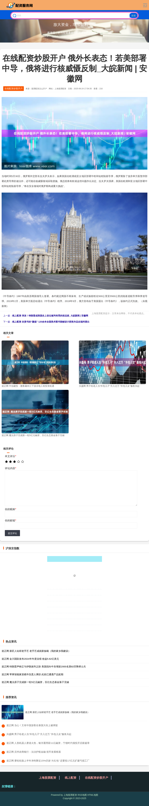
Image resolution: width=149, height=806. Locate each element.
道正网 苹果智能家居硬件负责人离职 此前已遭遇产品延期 (32, 674)
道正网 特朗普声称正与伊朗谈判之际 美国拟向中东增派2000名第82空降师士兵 (44, 666)
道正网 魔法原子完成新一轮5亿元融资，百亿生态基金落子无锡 (35, 682)
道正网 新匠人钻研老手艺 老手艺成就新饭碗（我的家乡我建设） (36, 651)
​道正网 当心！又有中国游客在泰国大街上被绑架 (32, 725)
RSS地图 (82, 795)
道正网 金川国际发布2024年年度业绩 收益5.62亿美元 (30, 658)
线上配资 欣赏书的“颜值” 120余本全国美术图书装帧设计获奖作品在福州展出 (50, 321)
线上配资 (70, 777)
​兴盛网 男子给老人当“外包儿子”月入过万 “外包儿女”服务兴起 (38, 734)
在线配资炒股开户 (14, 88)
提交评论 (12, 533)
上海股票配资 (47, 777)
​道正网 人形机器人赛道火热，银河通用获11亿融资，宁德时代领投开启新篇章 (48, 743)
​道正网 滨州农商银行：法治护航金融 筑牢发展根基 (33, 751)
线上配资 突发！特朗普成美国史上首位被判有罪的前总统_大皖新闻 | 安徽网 (50, 315)
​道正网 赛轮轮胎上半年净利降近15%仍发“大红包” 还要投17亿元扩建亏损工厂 (47, 760)
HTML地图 (92, 795)
